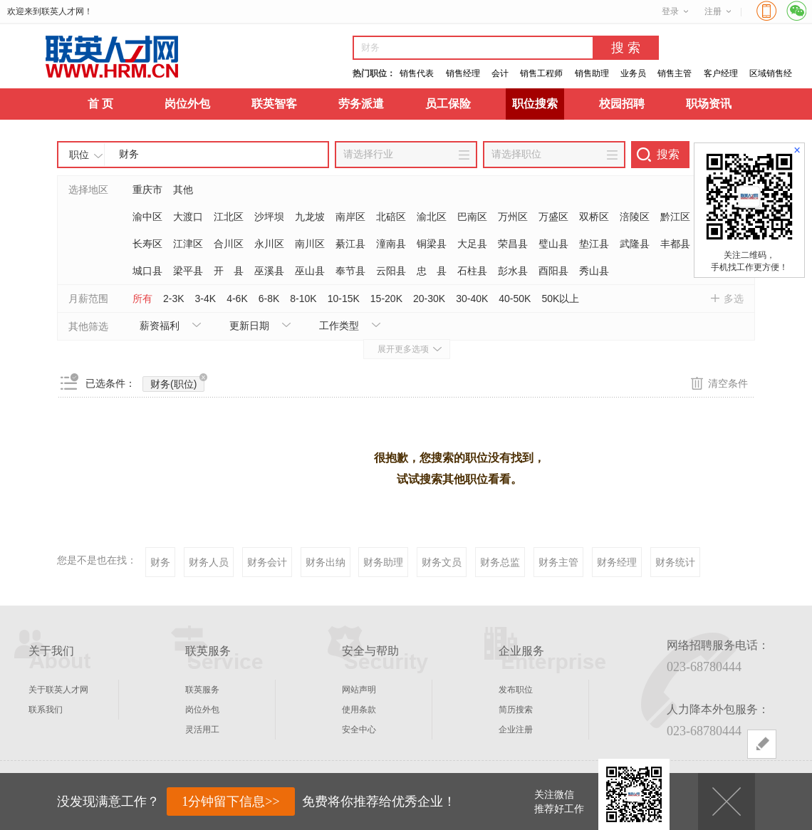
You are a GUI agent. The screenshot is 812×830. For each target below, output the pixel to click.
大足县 (472, 243)
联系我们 (45, 710)
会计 (500, 73)
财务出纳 (325, 562)
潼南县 (391, 243)
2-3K (173, 298)
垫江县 (594, 243)
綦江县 (350, 243)
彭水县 (513, 270)
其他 (183, 189)
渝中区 (147, 216)
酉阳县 (553, 270)
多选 (734, 298)
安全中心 (359, 730)
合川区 (229, 243)
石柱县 (472, 270)
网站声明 (359, 690)
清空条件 (728, 383)
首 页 (100, 104)
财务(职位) (177, 383)
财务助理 (383, 562)
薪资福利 (159, 325)
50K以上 (560, 298)
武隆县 (635, 243)
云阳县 (391, 270)
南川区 (310, 243)
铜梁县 (432, 243)
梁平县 (188, 270)
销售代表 (417, 73)
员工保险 (448, 104)
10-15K (344, 298)
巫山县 (310, 270)
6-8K (269, 298)
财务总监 (500, 562)
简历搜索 (516, 710)
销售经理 (463, 73)
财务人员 (209, 562)
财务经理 (617, 562)
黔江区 (675, 216)
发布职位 (516, 690)
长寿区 (147, 243)
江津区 (188, 243)
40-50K (515, 298)
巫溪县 (269, 270)
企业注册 (516, 730)
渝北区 (432, 216)
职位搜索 (535, 104)
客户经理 (721, 73)
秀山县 (594, 270)
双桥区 (594, 216)
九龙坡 (310, 216)
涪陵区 (635, 216)
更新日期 (249, 325)
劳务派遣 (361, 104)
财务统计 (675, 562)
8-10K (303, 298)
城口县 (147, 270)
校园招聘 (622, 104)
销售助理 (592, 73)
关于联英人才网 (58, 690)
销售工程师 (541, 73)
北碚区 (391, 216)
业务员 (633, 73)
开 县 (229, 270)
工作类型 (339, 325)
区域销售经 (770, 73)
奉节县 (350, 270)
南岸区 (350, 216)
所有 (142, 298)
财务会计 (267, 562)
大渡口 (188, 216)
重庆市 (147, 189)
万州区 (513, 216)
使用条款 (359, 710)
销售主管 (674, 73)
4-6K (237, 298)
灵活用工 (202, 730)
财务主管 (558, 562)
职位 (79, 154)
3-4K (206, 298)
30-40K (472, 298)
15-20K (386, 298)
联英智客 (274, 104)
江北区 (229, 216)
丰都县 (675, 243)
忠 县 (432, 270)
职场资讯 (709, 104)
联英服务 (202, 690)
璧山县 (553, 243)
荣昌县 (513, 243)
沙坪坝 (269, 216)
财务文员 (442, 562)
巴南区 (472, 216)
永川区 (269, 243)
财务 (160, 562)
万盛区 (553, 216)
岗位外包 (187, 104)
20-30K (429, 298)
